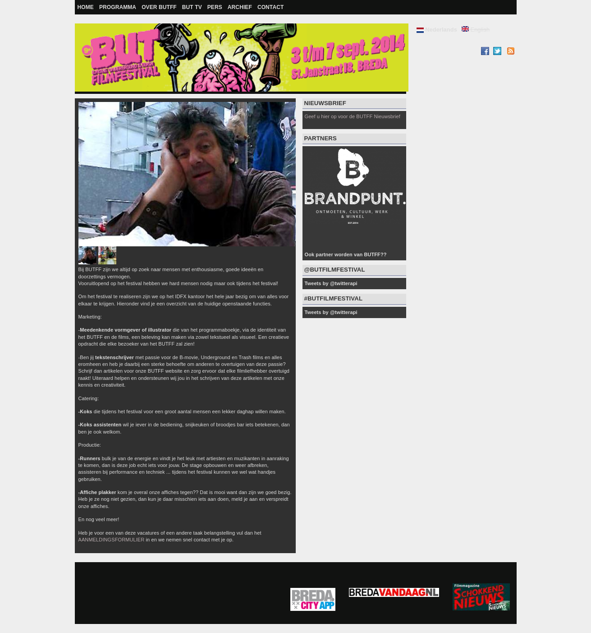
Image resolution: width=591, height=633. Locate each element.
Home (86, 7)
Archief (240, 7)
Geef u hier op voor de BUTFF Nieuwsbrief (352, 116)
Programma (117, 7)
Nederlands (437, 29)
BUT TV (192, 7)
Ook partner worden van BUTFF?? (346, 254)
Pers (214, 7)
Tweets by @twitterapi (331, 283)
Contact (270, 7)
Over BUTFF (159, 7)
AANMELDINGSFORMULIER (111, 539)
